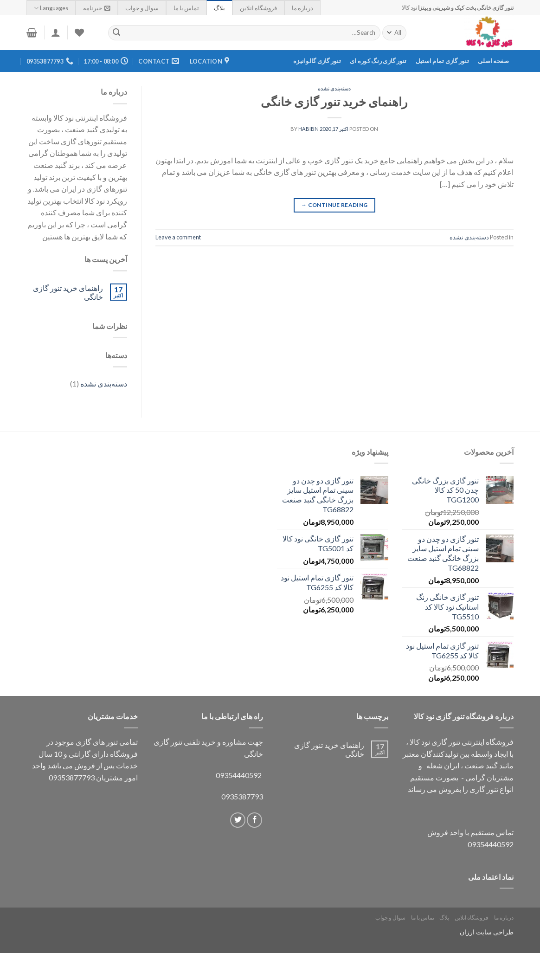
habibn (308, 129)
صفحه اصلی (493, 60)
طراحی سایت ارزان (487, 932)
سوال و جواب (142, 8)
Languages (51, 8)
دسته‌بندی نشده (334, 88)
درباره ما (302, 8)
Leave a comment (178, 237)
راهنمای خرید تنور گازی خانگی (334, 102)
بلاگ (219, 8)
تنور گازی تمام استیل (442, 60)
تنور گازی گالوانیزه (317, 60)
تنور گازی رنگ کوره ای (378, 60)
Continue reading (334, 204)
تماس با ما (186, 8)
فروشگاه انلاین (258, 8)
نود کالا (409, 7)
